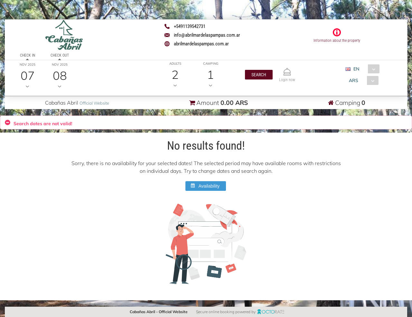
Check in (27, 55)
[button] (259, 74)
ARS (353, 80)
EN (356, 69)
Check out (60, 55)
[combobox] (365, 69)
